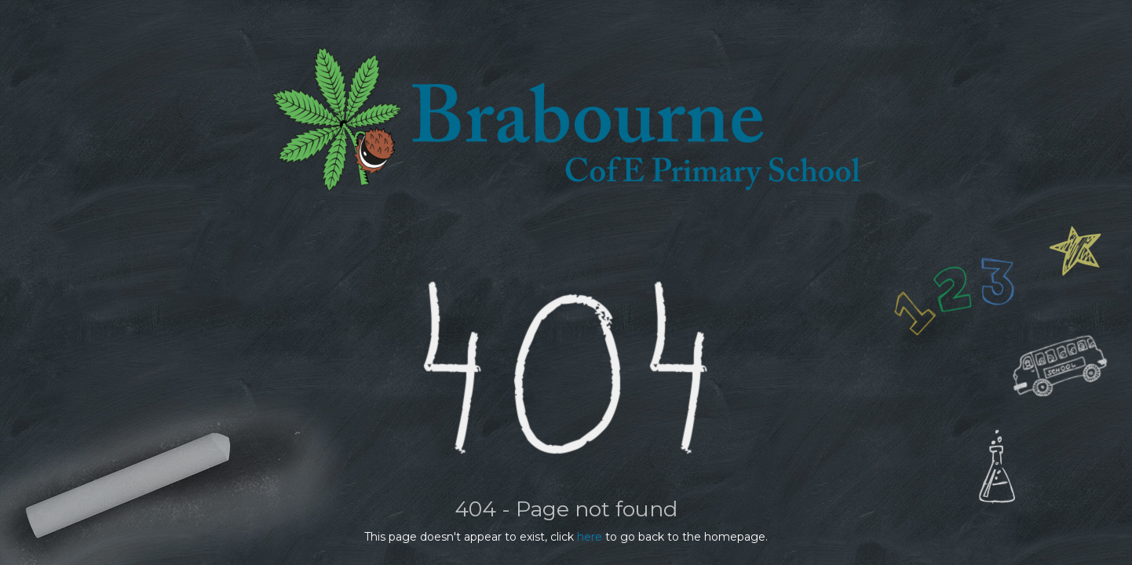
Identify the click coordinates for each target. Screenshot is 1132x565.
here (589, 537)
